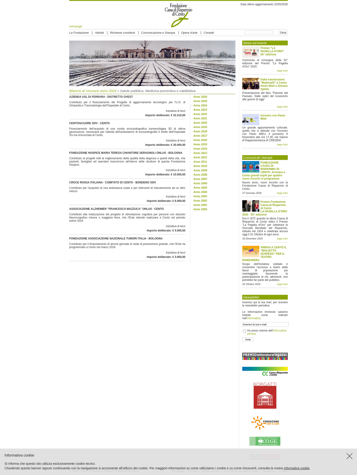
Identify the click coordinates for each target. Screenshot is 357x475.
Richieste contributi (122, 32)
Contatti (209, 32)
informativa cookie (297, 468)
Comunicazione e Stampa (158, 32)
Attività (99, 32)
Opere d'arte (189, 32)
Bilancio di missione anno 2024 (92, 91)
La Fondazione (79, 32)
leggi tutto (282, 70)
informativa (253, 318)
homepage (75, 26)
